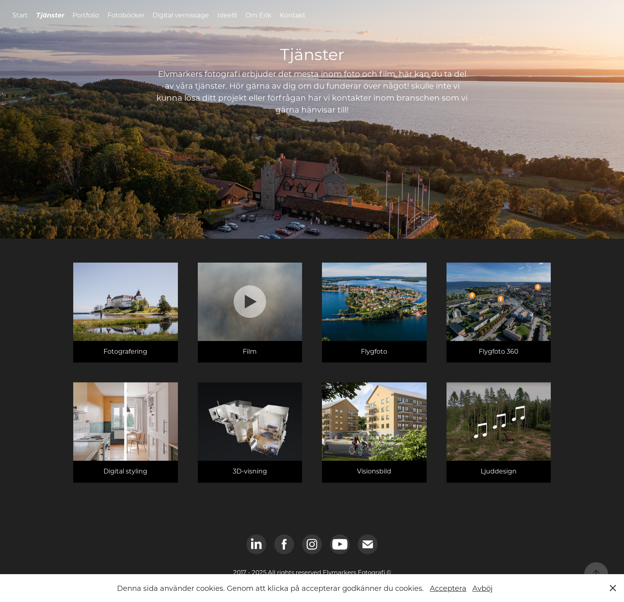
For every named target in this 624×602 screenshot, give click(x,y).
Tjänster (50, 15)
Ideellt (227, 15)
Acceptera (448, 588)
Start (20, 15)
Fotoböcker (125, 15)
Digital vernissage (180, 15)
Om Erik (258, 15)
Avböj (482, 588)
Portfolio (85, 15)
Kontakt (293, 15)
